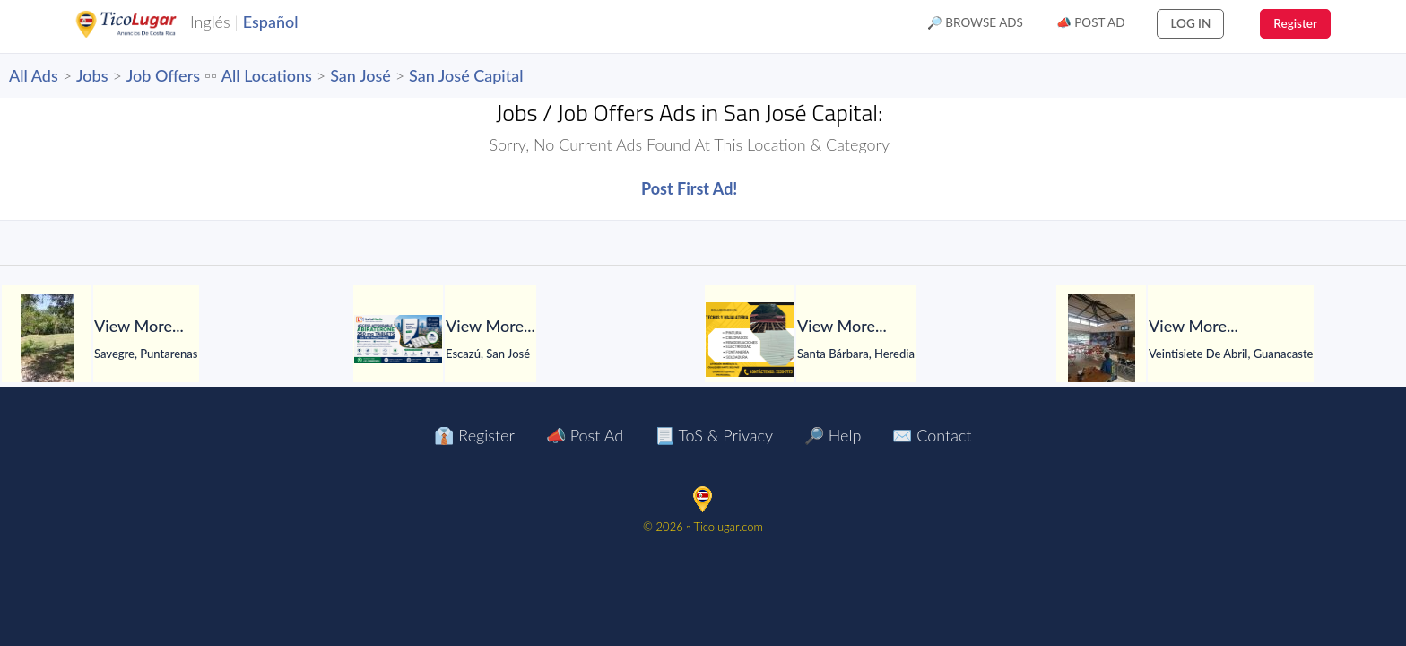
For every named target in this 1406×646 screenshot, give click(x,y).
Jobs (92, 75)
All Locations (266, 75)
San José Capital (466, 75)
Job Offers (163, 75)
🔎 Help (832, 435)
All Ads (33, 75)
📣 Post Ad (1090, 22)
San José (360, 75)
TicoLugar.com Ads (145, 24)
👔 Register (474, 435)
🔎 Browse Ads (975, 22)
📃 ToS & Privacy (714, 435)
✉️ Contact (931, 435)
